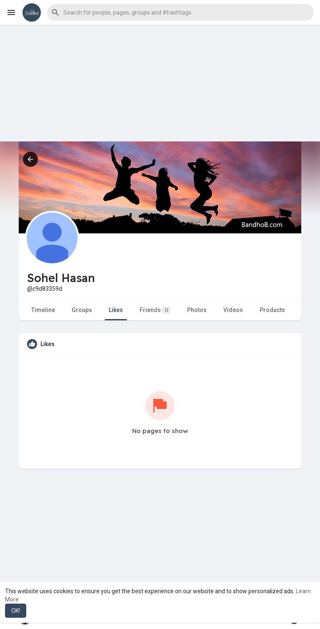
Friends (155, 310)
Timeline (43, 310)
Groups (82, 310)
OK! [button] (15, 610)
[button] (180, 12)
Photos (197, 310)
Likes (116, 310)
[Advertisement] (160, 83)
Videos (233, 310)
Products (272, 310)
